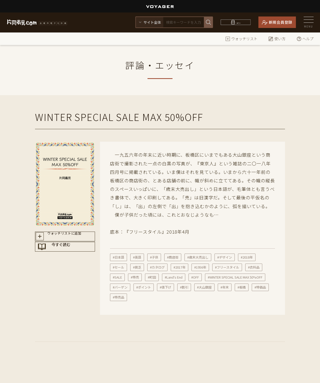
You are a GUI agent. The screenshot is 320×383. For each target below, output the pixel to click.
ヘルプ (305, 38)
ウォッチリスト (241, 38)
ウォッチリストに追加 (69, 238)
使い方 (277, 38)
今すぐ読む (70, 255)
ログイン (238, 22)
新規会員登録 (280, 22)
